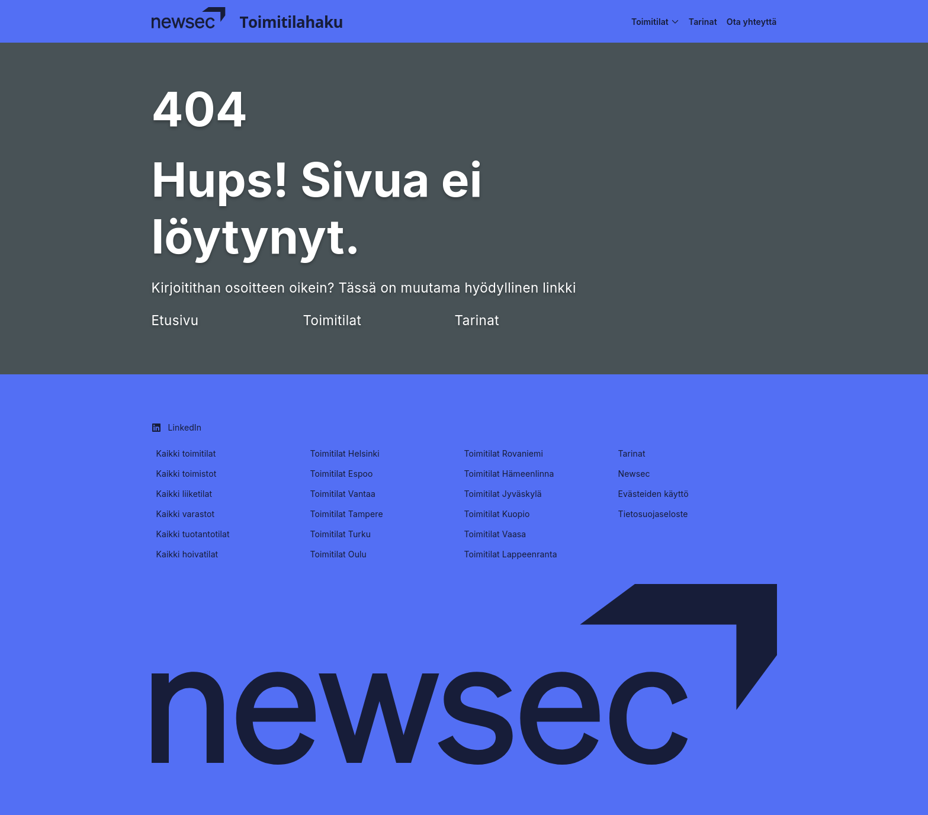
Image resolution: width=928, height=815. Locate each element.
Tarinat (477, 320)
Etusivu (175, 320)
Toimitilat (332, 320)
